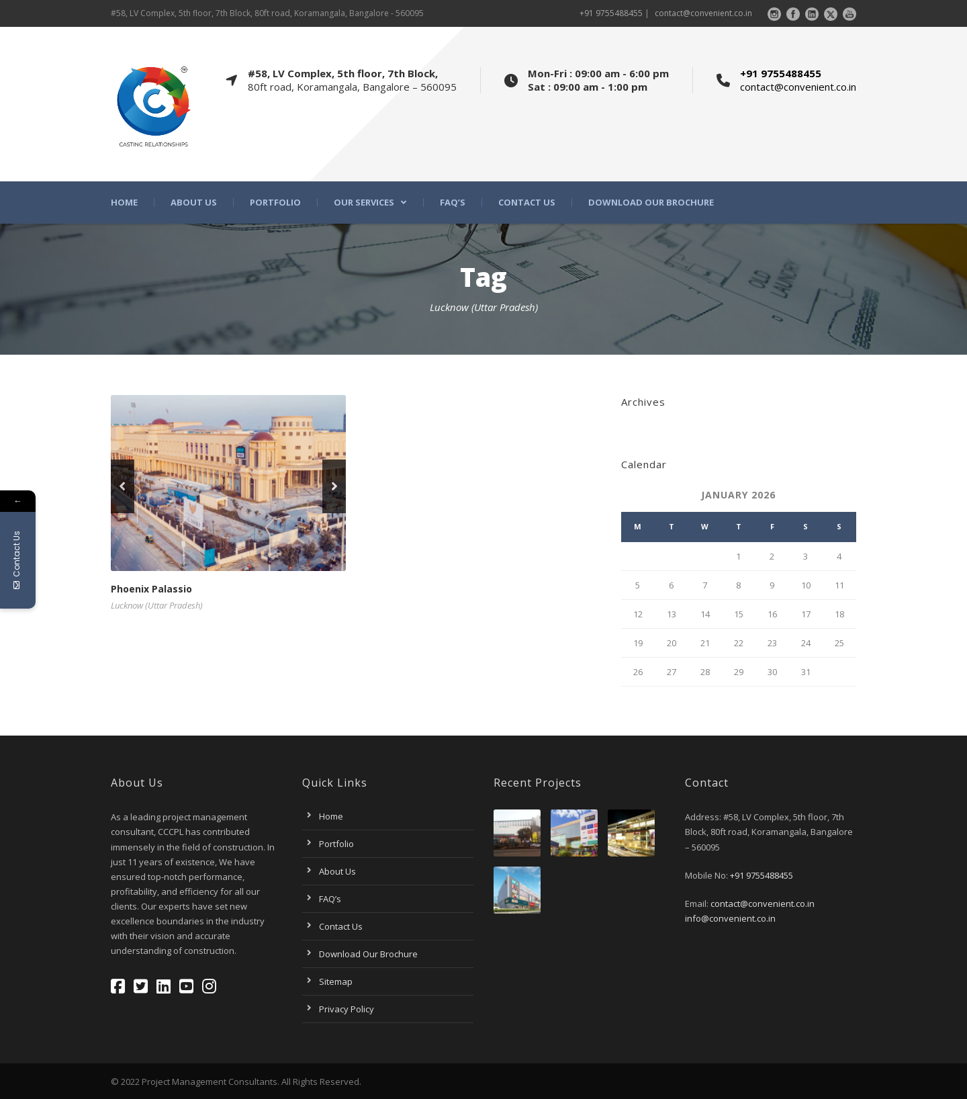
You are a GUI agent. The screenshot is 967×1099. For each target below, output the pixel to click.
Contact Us (526, 202)
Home (124, 202)
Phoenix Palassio (151, 588)
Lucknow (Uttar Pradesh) (157, 605)
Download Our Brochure (651, 202)
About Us (194, 202)
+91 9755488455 (611, 13)
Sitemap (336, 981)
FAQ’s (452, 202)
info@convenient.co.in (730, 918)
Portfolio (275, 202)
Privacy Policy (346, 1009)
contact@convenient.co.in (703, 13)
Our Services (364, 202)
